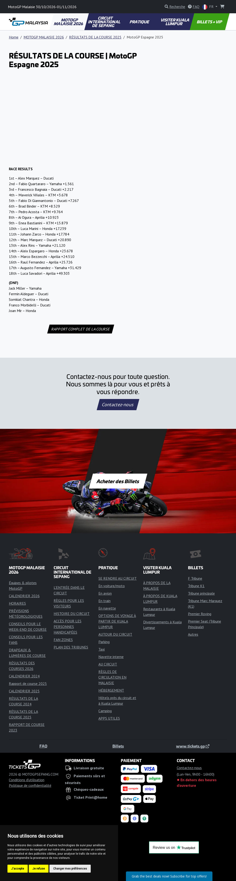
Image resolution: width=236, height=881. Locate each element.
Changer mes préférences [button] (70, 868)
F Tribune (195, 578)
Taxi (101, 649)
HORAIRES (17, 603)
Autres (193, 634)
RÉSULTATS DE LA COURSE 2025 (95, 37)
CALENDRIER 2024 (24, 676)
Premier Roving (199, 613)
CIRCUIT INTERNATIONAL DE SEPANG (104, 21)
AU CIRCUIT (107, 664)
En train (104, 600)
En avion (105, 593)
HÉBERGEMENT (111, 690)
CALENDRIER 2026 (24, 595)
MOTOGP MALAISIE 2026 (68, 21)
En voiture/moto (111, 585)
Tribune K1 (196, 585)
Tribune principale (201, 593)
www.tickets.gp (192, 746)
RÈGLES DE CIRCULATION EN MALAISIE (112, 677)
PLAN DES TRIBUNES (71, 647)
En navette (107, 608)
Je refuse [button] (38, 868)
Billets (118, 746)
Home (13, 37)
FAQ (43, 746)
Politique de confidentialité (30, 785)
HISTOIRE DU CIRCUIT (72, 613)
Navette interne (111, 656)
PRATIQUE (139, 21)
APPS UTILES (109, 718)
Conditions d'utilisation (26, 779)
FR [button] (208, 7)
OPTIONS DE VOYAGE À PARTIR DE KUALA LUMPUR (117, 621)
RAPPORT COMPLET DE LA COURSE (81, 329)
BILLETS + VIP (209, 21)
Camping (105, 710)
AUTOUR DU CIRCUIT (115, 634)
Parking (104, 641)
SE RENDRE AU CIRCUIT (117, 578)
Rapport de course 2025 (28, 683)
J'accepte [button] (17, 868)
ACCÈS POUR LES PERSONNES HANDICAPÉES (67, 627)
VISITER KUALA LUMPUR (175, 21)
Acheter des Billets (118, 481)
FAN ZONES (63, 639)
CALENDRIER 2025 (24, 691)
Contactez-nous (118, 405)
